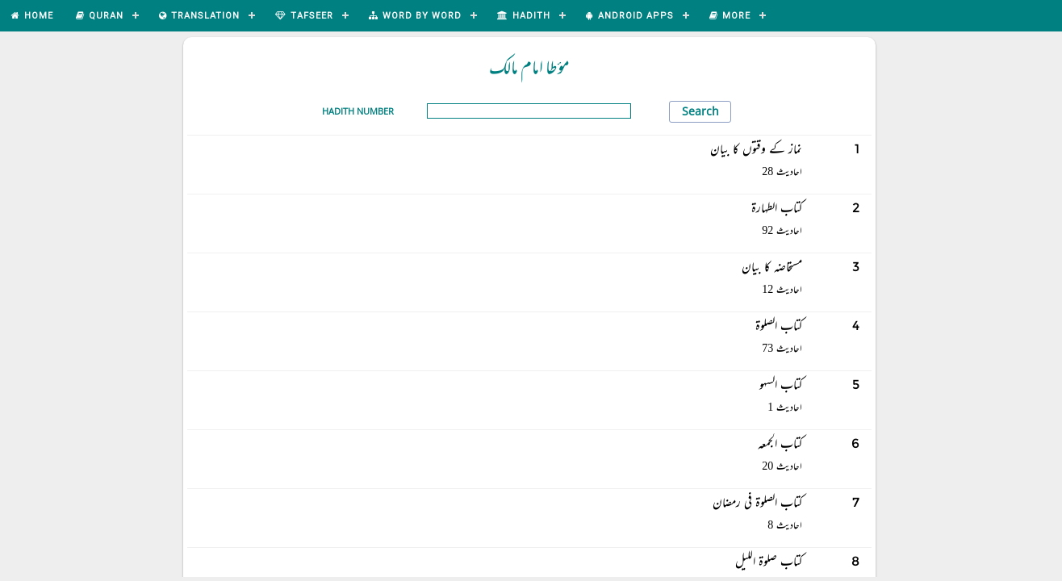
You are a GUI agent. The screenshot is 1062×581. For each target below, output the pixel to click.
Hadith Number (358, 111)
